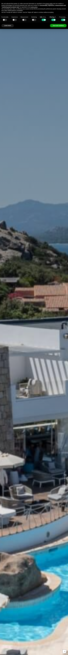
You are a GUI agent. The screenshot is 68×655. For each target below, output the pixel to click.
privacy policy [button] (49, 3)
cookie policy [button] (33, 7)
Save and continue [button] (58, 25)
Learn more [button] (7, 25)
